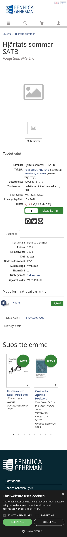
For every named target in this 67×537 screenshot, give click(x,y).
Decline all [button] (49, 522)
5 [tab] (35, 434)
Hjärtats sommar (25, 33)
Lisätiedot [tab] (11, 233)
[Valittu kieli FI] (63, 2)
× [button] (63, 494)
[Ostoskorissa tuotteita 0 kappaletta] (41, 23)
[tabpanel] (18, 383)
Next (62, 392)
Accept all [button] (17, 522)
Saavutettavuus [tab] (35, 317)
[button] (33, 531)
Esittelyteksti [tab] (13, 317)
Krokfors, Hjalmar (35, 173)
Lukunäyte (33, 141)
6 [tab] (40, 434)
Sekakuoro (33, 275)
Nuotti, (17, 302)
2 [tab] (19, 434)
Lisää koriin (50, 211)
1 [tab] (13, 434)
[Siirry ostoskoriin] (41, 23)
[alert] (33, 513)
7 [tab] (45, 434)
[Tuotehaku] (25, 23)
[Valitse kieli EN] (56, 2)
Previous (2, 392)
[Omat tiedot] (58, 23)
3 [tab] (24, 434)
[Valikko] (8, 23)
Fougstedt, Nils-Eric (36, 169)
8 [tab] (51, 434)
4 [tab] (29, 434)
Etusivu (7, 33)
